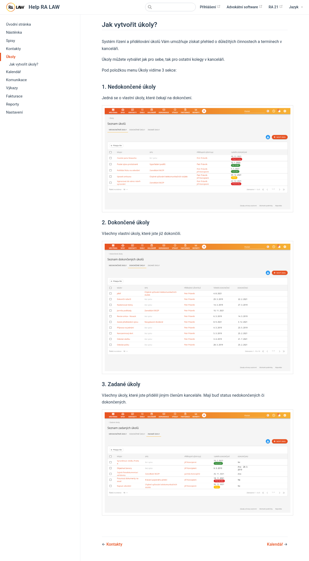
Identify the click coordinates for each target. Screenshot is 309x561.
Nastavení (14, 112)
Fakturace (14, 96)
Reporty (12, 104)
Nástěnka (14, 32)
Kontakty (13, 48)
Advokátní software (245, 7)
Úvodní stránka (18, 24)
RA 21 (276, 7)
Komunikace (16, 80)
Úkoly (11, 57)
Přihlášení (210, 7)
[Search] (170, 7)
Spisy (10, 40)
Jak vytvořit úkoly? (23, 64)
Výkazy (12, 88)
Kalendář (13, 72)
